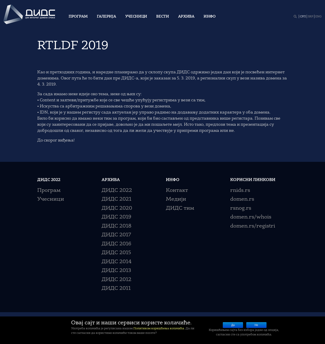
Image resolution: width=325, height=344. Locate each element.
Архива (186, 17)
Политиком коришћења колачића (158, 328)
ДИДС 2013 (116, 270)
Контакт (177, 190)
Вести (162, 17)
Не (256, 325)
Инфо (210, 17)
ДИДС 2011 (116, 288)
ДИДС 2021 (116, 199)
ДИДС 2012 (116, 279)
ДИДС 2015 (116, 253)
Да (233, 325)
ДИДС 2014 (117, 262)
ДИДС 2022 (117, 190)
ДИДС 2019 (116, 217)
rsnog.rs (240, 208)
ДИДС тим (180, 208)
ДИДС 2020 (117, 208)
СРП (303, 16)
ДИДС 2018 (116, 226)
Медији (176, 199)
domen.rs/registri (252, 226)
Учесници (136, 17)
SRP (310, 16)
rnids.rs (240, 190)
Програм (78, 17)
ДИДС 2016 (116, 244)
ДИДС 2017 (116, 235)
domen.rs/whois (250, 217)
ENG (318, 16)
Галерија (106, 17)
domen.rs (242, 199)
